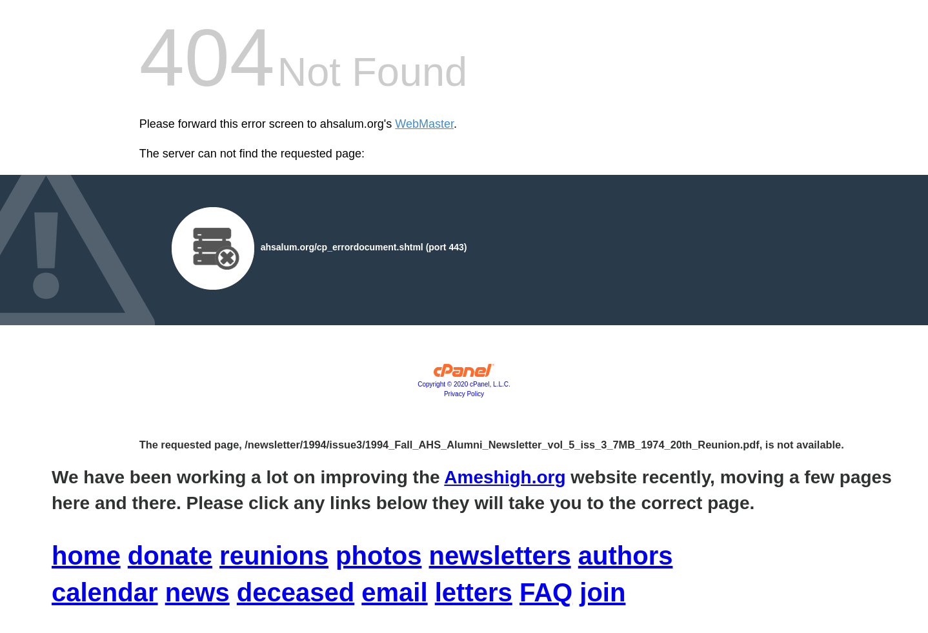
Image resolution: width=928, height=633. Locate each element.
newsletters (500, 555)
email (394, 592)
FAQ (545, 592)
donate (170, 555)
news (197, 592)
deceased (295, 592)
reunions (273, 555)
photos (378, 555)
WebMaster (424, 123)
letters (473, 592)
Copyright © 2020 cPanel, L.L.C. (464, 384)
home (86, 555)
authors (625, 555)
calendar (105, 592)
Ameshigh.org (504, 477)
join (602, 592)
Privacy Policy (464, 393)
